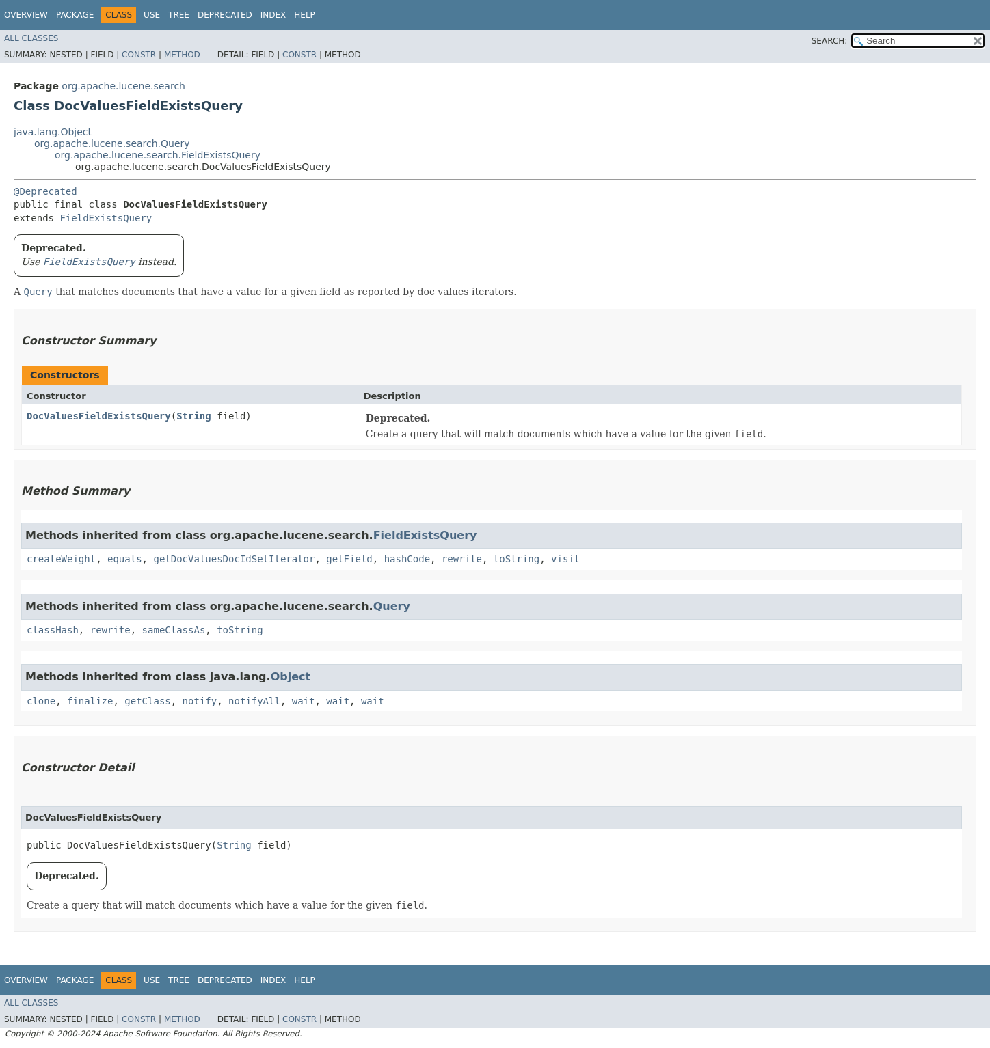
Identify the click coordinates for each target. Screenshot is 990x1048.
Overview (26, 15)
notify (200, 700)
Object (291, 676)
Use (152, 15)
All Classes (31, 38)
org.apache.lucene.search (123, 86)
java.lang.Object (53, 131)
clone (41, 700)
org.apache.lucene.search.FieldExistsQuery (157, 155)
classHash (53, 629)
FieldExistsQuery (105, 217)
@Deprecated (45, 191)
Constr (139, 54)
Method (182, 54)
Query (391, 606)
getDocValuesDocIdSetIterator (234, 558)
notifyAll (254, 700)
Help (304, 15)
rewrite (462, 558)
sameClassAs (174, 629)
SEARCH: (830, 41)
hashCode (407, 558)
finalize (90, 700)
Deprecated (225, 15)
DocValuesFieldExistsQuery (99, 416)
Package (75, 15)
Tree (178, 15)
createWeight (61, 558)
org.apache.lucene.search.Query (112, 143)
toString (516, 558)
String (193, 416)
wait (303, 700)
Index (273, 15)
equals (124, 558)
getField (349, 558)
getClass (147, 700)
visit (565, 558)
